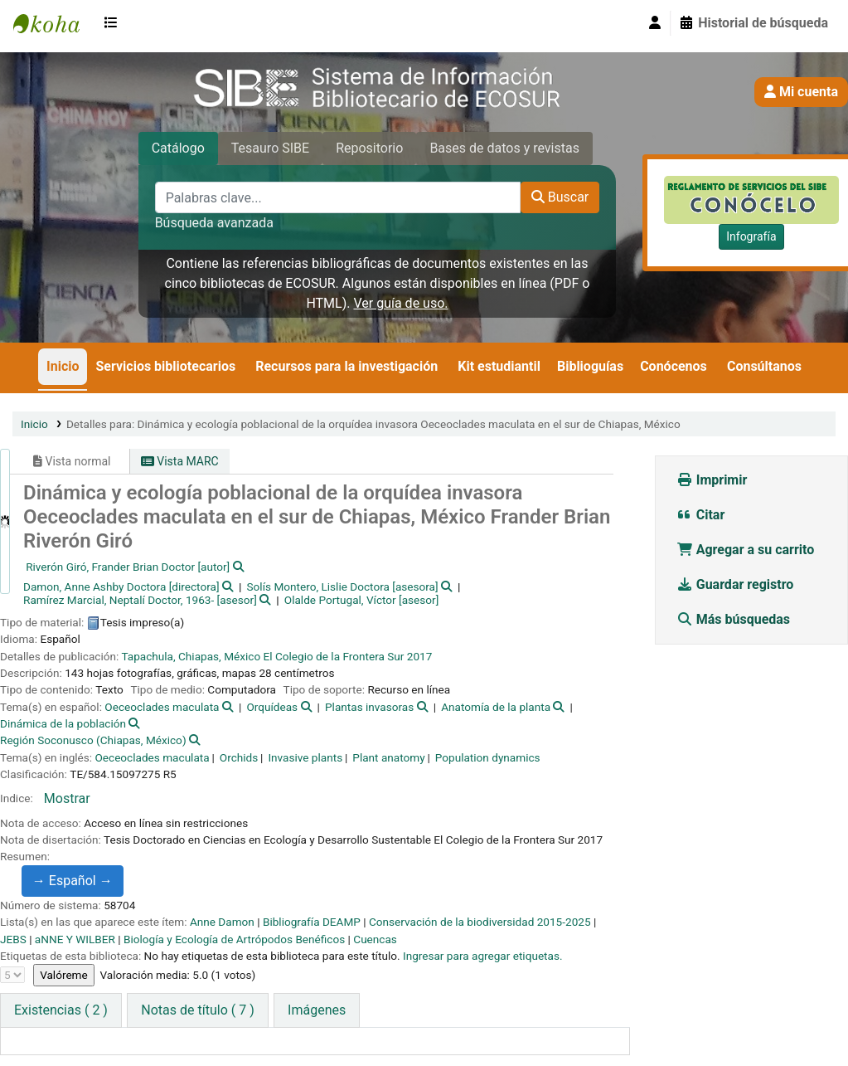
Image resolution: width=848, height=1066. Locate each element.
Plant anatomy (388, 757)
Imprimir (712, 480)
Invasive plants (305, 757)
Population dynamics (487, 757)
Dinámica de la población (63, 723)
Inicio (62, 366)
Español (81, 880)
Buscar (560, 197)
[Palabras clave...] (338, 197)
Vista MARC (180, 461)
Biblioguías (590, 366)
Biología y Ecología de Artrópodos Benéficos (234, 939)
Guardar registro (736, 584)
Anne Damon (222, 921)
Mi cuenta (801, 92)
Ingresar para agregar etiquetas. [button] (483, 955)
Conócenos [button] (673, 366)
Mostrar (67, 798)
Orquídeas (272, 706)
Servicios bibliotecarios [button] (165, 366)
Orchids (239, 757)
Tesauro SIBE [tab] (270, 148)
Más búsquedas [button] (734, 619)
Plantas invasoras (369, 706)
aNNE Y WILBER (75, 939)
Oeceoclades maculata (161, 706)
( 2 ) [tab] (61, 1010)
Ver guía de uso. (400, 303)
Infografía (751, 236)
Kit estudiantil (499, 366)
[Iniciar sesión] (655, 23)
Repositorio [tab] (369, 148)
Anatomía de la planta (495, 706)
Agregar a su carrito (745, 549)
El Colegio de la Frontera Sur (334, 656)
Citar (700, 515)
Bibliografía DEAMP (312, 921)
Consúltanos (764, 366)
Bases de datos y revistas (504, 148)
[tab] (197, 1010)
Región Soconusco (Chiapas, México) (93, 740)
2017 (420, 656)
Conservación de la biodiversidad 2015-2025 (480, 921)
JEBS (13, 939)
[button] (114, 23)
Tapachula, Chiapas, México (190, 656)
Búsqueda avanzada (214, 223)
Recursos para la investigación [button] (346, 366)
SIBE (54, 23)
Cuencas (375, 939)
